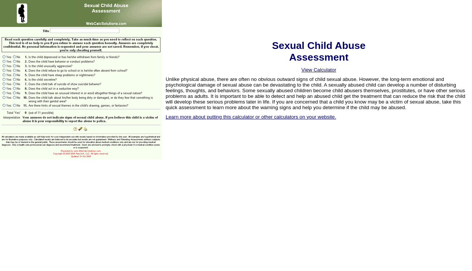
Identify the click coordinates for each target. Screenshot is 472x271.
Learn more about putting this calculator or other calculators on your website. (251, 117)
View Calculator (318, 70)
